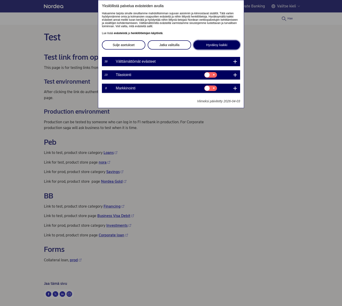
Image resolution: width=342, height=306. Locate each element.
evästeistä (120, 33)
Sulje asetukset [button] (124, 45)
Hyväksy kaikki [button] (216, 45)
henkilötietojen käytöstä (146, 33)
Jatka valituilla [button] (169, 45)
